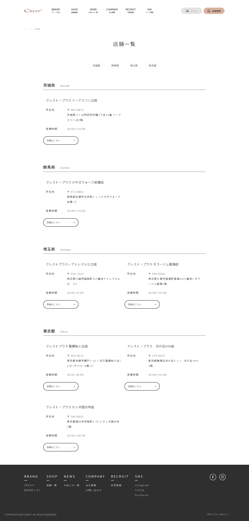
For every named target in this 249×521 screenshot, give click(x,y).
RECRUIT (130, 11)
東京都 (152, 65)
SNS (149, 11)
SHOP (74, 11)
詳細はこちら (53, 140)
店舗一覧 (52, 485)
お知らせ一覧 (72, 485)
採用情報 (116, 485)
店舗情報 (214, 10)
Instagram (142, 485)
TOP (25, 29)
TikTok (140, 490)
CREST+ (29, 485)
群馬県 (115, 65)
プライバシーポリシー (218, 514)
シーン (191, 11)
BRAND (55, 11)
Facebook (141, 495)
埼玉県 (134, 65)
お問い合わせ (94, 490)
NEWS (93, 11)
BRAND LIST (32, 490)
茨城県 (96, 65)
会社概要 (91, 485)
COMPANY (112, 11)
